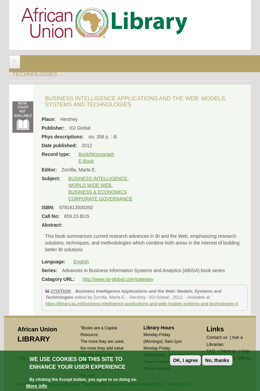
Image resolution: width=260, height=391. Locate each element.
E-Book (86, 161)
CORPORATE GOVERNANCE (100, 198)
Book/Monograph (96, 154)
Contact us (217, 337)
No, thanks (217, 360)
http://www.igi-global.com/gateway (118, 279)
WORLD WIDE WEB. (90, 185)
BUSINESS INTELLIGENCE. (98, 178)
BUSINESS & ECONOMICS (97, 192)
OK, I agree (185, 360)
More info (36, 386)
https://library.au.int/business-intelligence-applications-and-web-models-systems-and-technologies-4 (141, 303)
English (81, 261)
